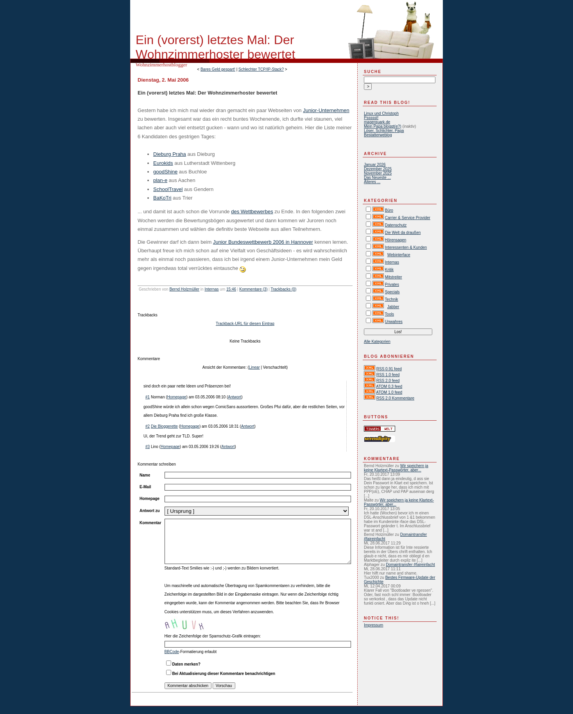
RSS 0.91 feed (389, 369)
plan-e (160, 180)
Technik (391, 299)
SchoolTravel (168, 189)
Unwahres (394, 322)
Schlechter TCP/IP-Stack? (261, 69)
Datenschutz (396, 225)
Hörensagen (395, 240)
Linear (254, 367)
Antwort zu (150, 511)
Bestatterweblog (378, 135)
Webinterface (398, 255)
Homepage (176, 397)
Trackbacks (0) (283, 289)
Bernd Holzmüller (184, 289)
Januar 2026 (375, 164)
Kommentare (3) (253, 289)
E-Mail (145, 487)
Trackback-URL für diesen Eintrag (245, 323)
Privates (392, 284)
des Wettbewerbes (252, 211)
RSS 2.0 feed (387, 380)
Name (145, 475)
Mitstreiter (393, 277)
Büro (389, 210)
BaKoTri (162, 198)
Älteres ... (372, 182)
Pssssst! (371, 118)
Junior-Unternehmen (326, 110)
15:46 (231, 289)
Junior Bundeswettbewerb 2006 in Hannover (263, 242)
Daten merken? (186, 664)
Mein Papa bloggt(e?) (382, 126)
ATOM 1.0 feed (389, 392)
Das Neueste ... (377, 177)
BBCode (172, 652)
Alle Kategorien (377, 341)
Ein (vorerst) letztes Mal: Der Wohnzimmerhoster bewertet (215, 47)
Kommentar (150, 523)
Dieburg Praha (169, 154)
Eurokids (163, 163)
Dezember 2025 (378, 169)
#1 (147, 397)
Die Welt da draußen (403, 232)
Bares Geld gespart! (218, 69)
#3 (147, 446)
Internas (211, 289)
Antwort (234, 397)
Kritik (389, 270)
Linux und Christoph (381, 113)
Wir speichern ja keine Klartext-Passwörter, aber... (396, 468)
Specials (392, 292)
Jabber (393, 307)
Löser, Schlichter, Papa (384, 131)
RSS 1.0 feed (387, 375)
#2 (147, 426)
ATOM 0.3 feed (389, 386)
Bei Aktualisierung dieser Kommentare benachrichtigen (224, 673)
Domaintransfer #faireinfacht (410, 564)
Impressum (373, 625)
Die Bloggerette (164, 426)
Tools (389, 314)
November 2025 (378, 173)
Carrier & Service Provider (407, 218)
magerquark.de (377, 122)
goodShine (165, 172)
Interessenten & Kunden (406, 247)
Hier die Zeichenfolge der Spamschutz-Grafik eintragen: (213, 636)
